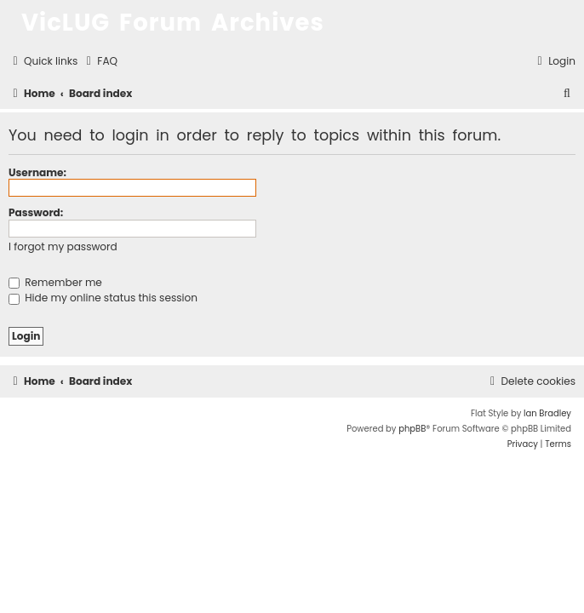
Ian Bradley (547, 413)
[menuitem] (99, 61)
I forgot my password (63, 246)
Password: (36, 212)
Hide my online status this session (103, 297)
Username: (37, 172)
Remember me (55, 282)
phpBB (412, 428)
